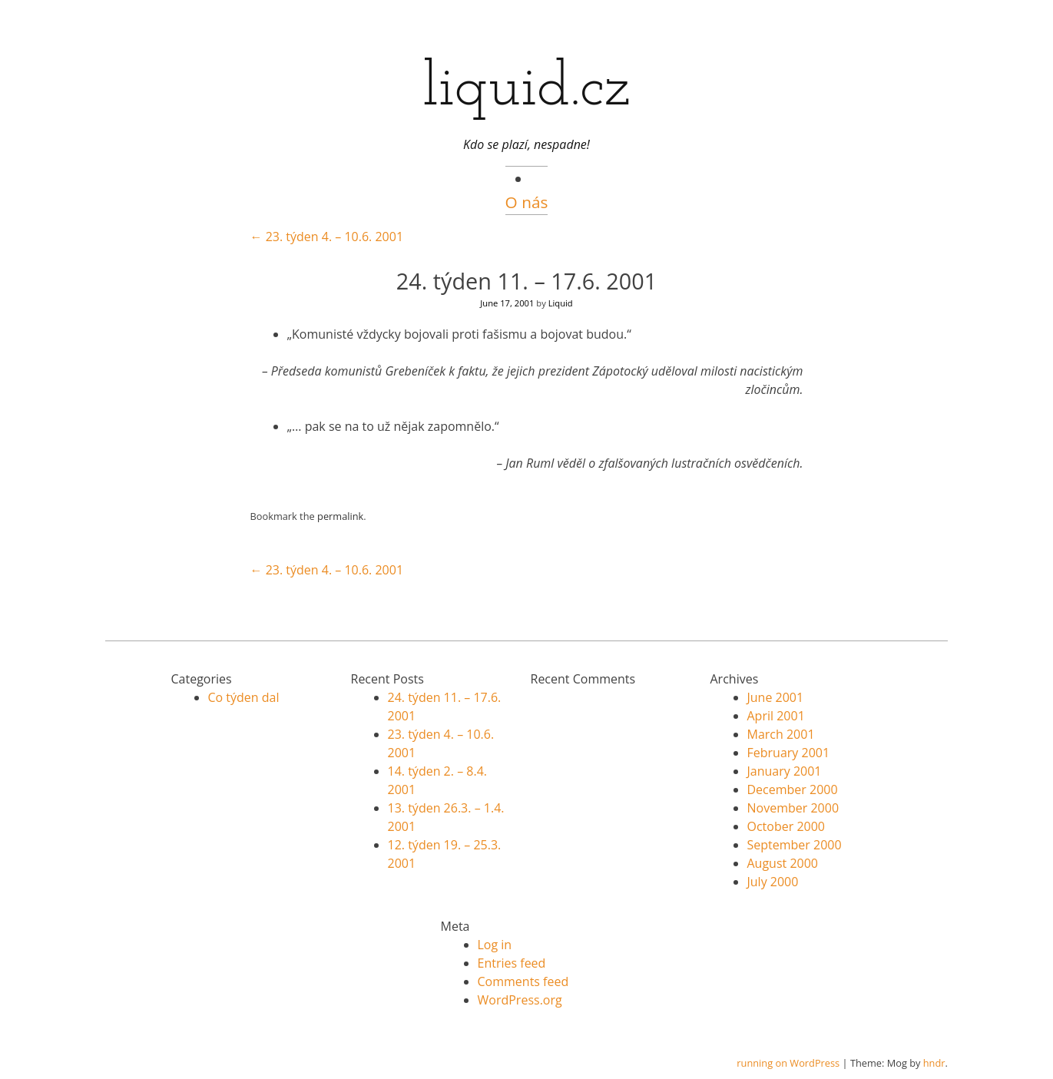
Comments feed (523, 981)
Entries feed (512, 963)
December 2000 (792, 789)
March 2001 (781, 734)
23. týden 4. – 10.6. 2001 (327, 236)
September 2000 (794, 844)
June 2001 (775, 697)
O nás (526, 202)
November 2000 (793, 807)
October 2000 (786, 826)
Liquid (560, 303)
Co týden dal (244, 697)
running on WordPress (788, 1063)
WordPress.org (520, 999)
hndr (934, 1063)
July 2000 (773, 881)
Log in (495, 944)
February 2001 (788, 752)
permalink (340, 516)
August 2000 (783, 863)
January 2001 (784, 771)
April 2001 (776, 715)
